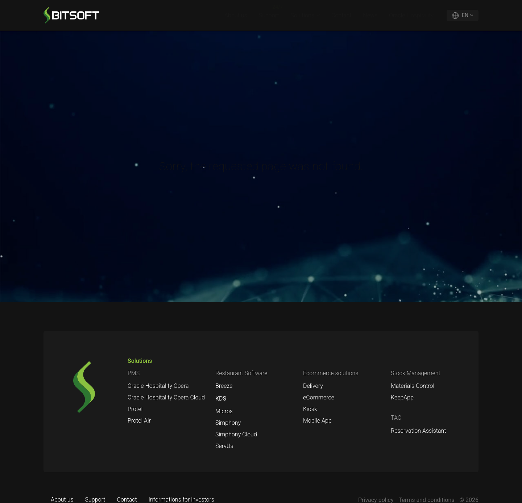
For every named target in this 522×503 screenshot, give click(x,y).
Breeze (224, 385)
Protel (135, 409)
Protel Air (139, 420)
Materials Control (412, 385)
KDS (220, 398)
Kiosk (310, 409)
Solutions (302, 15)
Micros (224, 411)
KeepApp (402, 397)
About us (235, 15)
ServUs (224, 446)
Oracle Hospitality (411, 15)
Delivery (313, 385)
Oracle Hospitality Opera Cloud (166, 397)
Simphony (228, 422)
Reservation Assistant (418, 430)
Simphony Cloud (236, 434)
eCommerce (318, 397)
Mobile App (317, 420)
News (370, 15)
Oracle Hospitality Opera (158, 385)
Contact (341, 15)
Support (269, 15)
